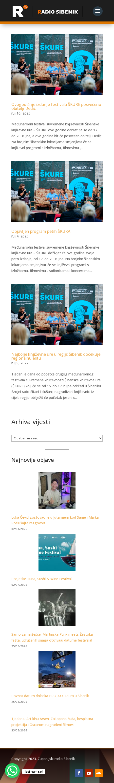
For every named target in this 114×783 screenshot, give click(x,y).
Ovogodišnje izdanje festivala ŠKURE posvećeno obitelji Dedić (56, 106)
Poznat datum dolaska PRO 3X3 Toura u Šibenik (50, 695)
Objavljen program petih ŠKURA (40, 231)
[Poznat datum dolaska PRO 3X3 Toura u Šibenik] (57, 670)
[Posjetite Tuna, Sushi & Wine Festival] (57, 553)
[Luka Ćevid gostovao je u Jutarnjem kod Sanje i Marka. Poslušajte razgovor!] (57, 491)
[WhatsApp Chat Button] (12, 770)
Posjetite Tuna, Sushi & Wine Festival (41, 578)
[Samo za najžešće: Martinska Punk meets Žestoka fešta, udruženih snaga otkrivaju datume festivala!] (57, 608)
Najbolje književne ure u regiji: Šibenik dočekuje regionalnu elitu (55, 356)
